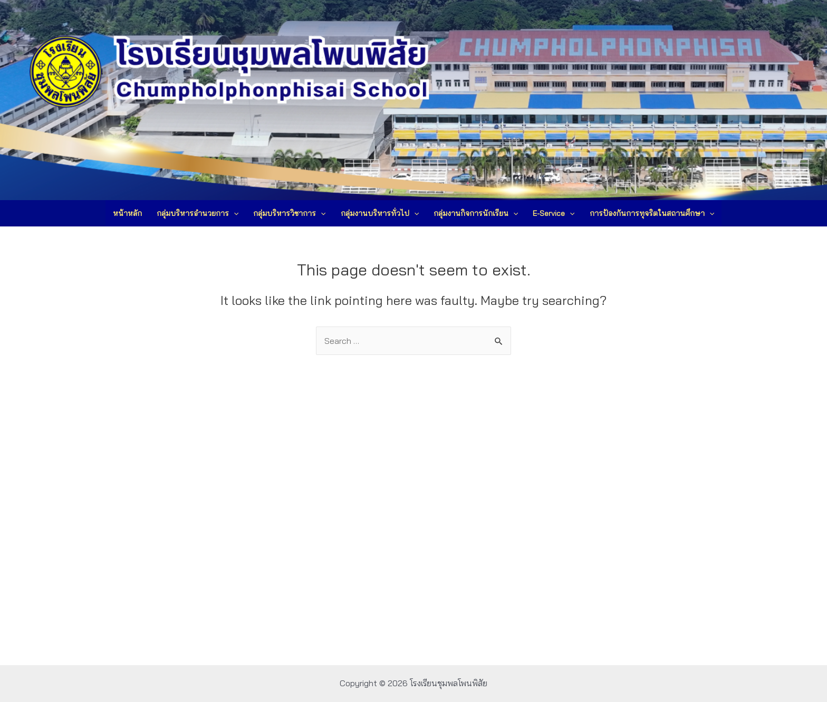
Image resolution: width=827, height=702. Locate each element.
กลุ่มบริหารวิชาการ (289, 213)
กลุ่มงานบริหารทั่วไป (380, 213)
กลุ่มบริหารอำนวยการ (197, 213)
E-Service (553, 213)
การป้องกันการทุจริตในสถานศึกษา (652, 213)
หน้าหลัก (127, 213)
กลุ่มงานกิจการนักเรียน (476, 213)
